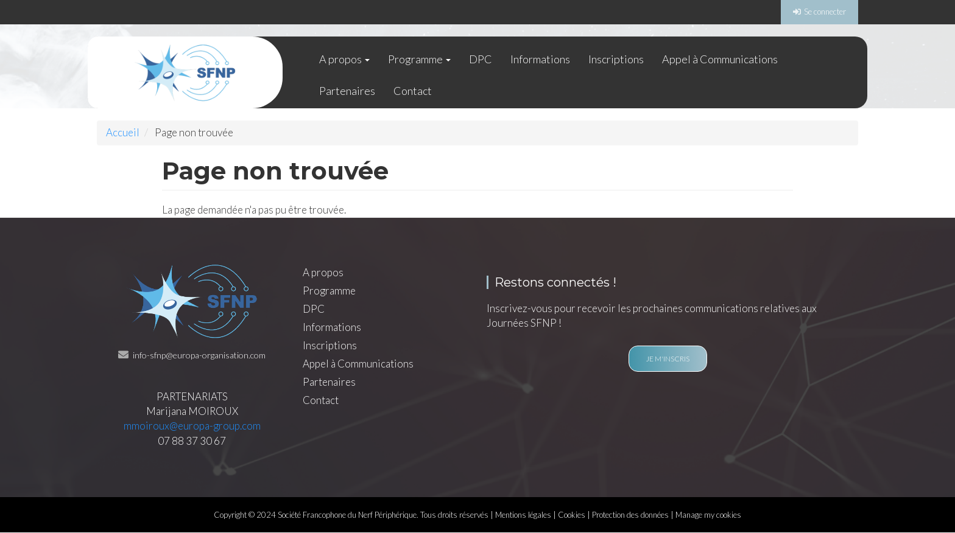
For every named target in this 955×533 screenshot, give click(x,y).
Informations (540, 59)
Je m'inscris (667, 358)
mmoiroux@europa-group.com (192, 425)
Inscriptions (616, 59)
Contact (412, 90)
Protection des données (630, 515)
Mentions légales (523, 515)
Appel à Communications (720, 59)
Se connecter (825, 11)
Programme (419, 59)
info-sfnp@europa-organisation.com (199, 355)
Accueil (122, 132)
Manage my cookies (708, 515)
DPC (480, 59)
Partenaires (347, 90)
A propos (344, 59)
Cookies (571, 515)
